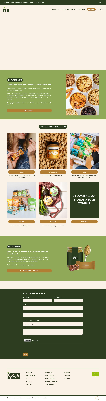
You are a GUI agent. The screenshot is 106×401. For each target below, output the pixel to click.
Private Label (49, 385)
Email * (25, 304)
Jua (27, 379)
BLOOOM (21, 172)
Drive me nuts (31, 375)
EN (100, 2)
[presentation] (35, 348)
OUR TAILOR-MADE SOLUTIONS (29, 270)
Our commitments (51, 382)
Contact (67, 375)
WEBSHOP (91, 9)
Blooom (29, 372)
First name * (26, 297)
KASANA (21, 221)
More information (43, 398)
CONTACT (82, 9)
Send (25, 354)
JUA (84, 172)
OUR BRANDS (49, 372)
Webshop (67, 372)
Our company (29, 110)
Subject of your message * (31, 320)
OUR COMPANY (50, 375)
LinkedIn (67, 379)
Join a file (26, 337)
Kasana (28, 382)
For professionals (68, 9)
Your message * (28, 328)
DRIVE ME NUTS (53, 172)
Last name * (58, 297)
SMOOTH (53, 221)
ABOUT (54, 9)
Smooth (29, 385)
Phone (25, 312)
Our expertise (50, 379)
